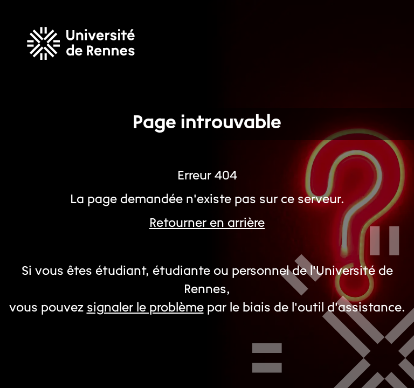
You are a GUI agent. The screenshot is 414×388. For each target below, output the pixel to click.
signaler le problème (145, 308)
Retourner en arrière (207, 223)
